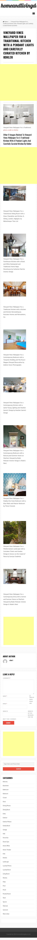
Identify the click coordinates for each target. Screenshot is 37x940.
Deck (4, 804)
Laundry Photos (7, 868)
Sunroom (5, 912)
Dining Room (6, 812)
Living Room (6, 876)
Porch (4, 892)
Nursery (5, 880)
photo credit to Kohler (10, 130)
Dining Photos (7, 808)
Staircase (5, 908)
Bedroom (5, 796)
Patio (4, 884)
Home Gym (6, 844)
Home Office (6, 848)
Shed (4, 900)
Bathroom (5, 792)
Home (5, 21)
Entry (4, 816)
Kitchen (5, 860)
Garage (5, 832)
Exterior (5, 820)
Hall (4, 836)
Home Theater (7, 852)
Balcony (5, 784)
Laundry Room (7, 872)
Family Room (6, 828)
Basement (5, 788)
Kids (4, 856)
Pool (4, 888)
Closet (5, 800)
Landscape (6, 864)
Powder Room (7, 896)
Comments (6, 678)
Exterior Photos (7, 824)
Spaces (5, 904)
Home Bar (5, 840)
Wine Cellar (6, 916)
